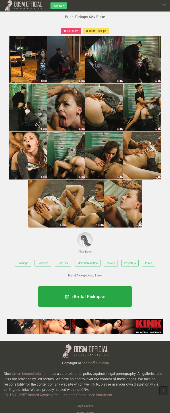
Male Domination (87, 263)
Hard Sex (63, 263)
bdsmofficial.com (95, 363)
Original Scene (85, 405)
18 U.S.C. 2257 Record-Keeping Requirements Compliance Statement (58, 395)
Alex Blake (85, 242)
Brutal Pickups (96, 31)
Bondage (23, 263)
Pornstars (130, 263)
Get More (71, 31)
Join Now (58, 5)
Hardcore (42, 263)
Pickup (111, 263)
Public (148, 263)
